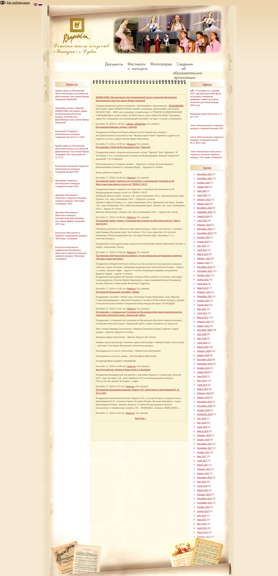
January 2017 (203, 473)
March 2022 (202, 288)
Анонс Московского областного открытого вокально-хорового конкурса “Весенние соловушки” (206, 154)
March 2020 (202, 347)
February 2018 (204, 435)
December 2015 (204, 498)
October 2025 (203, 182)
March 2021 (202, 317)
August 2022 (203, 279)
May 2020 (202, 338)
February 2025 (204, 199)
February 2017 (204, 469)
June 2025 (202, 191)
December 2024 (204, 207)
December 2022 (204, 267)
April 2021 (202, 313)
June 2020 (202, 334)
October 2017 (203, 452)
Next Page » (140, 418)
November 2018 (204, 406)
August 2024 (203, 216)
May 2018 (202, 422)
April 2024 (202, 220)
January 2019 (203, 397)
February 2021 (204, 321)
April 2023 (202, 250)
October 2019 (203, 368)
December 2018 (204, 401)
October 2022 (203, 275)
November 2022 (204, 271)
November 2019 (204, 363)
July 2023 (201, 246)
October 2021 (203, 300)
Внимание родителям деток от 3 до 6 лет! (206, 115)
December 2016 (204, 477)
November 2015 (204, 502)
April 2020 (202, 342)
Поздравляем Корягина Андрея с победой (116, 127)
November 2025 (204, 178)
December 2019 (204, 359)
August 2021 (203, 304)
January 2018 (203, 439)
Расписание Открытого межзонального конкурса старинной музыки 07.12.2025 (70, 134)
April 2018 (202, 427)
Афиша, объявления (136, 124)
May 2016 (202, 481)
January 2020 (203, 355)
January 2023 (203, 262)
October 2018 (203, 410)
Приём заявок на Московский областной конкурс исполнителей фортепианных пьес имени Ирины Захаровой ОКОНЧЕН (72, 95)
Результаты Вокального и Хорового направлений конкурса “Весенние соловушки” (71, 235)
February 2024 (204, 224)
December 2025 (204, 174)
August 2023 (203, 241)
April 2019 (202, 384)
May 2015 (202, 523)
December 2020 (204, 330)
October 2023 (203, 237)
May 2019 (202, 380)
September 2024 (204, 212)
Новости (131, 144)
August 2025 (203, 186)
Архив (207, 168)
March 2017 (202, 465)
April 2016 (202, 486)
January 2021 (203, 326)
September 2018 (204, 414)
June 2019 (202, 376)
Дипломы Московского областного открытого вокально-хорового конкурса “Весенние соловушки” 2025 (71, 199)
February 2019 (204, 393)
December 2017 (204, 443)
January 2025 (203, 203)
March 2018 (202, 431)
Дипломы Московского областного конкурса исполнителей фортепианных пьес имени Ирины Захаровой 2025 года (70, 218)
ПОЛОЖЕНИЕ (176, 105)
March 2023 (202, 254)
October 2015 (203, 507)
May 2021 (202, 309)
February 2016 (204, 494)
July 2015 (201, 515)
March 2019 (202, 389)
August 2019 (203, 372)
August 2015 (203, 511)
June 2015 (202, 519)
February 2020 (204, 351)
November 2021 (204, 296)
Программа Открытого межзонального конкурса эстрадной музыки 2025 (67, 183)
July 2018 (201, 418)
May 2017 (202, 456)
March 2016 (202, 490)
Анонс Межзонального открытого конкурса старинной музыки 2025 (207, 127)
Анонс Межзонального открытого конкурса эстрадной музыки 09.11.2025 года (207, 140)
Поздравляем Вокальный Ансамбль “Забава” (118, 292)
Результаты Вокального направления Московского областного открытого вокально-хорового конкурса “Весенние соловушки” (71, 253)
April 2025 (202, 195)
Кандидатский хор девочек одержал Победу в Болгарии (123, 369)
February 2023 (204, 258)
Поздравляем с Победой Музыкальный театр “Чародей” (123, 147)
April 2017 (202, 460)
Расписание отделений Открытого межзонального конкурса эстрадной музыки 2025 (72, 169)
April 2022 (202, 283)
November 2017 (204, 448)
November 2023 (204, 233)
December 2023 (204, 229)
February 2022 (204, 292)
